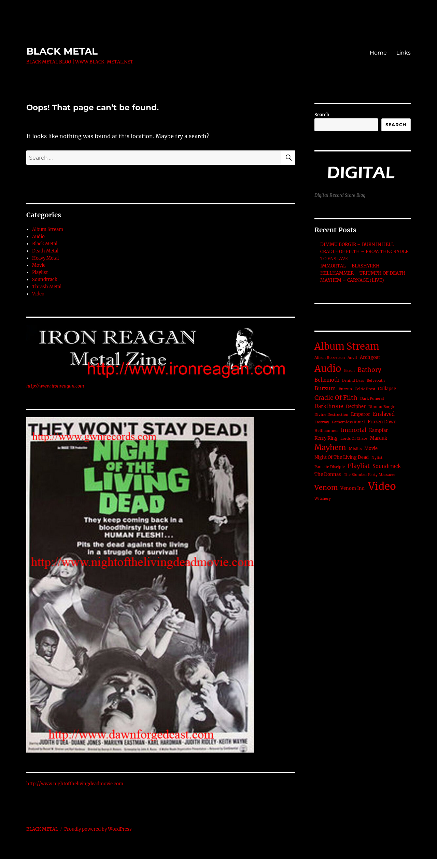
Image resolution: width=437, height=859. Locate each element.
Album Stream (47, 229)
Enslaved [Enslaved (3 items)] (384, 414)
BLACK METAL (62, 51)
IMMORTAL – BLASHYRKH (350, 266)
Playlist (40, 272)
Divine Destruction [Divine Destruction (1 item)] (331, 414)
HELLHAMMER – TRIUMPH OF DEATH (363, 273)
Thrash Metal (46, 287)
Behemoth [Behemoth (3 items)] (326, 380)
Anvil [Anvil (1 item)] (352, 357)
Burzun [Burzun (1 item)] (345, 389)
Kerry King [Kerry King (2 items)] (326, 438)
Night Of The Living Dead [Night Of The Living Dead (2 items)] (341, 457)
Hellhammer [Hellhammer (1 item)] (326, 430)
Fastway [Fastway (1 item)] (321, 422)
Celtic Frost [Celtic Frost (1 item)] (365, 389)
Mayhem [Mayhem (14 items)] (330, 447)
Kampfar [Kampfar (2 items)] (378, 430)
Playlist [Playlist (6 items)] (359, 466)
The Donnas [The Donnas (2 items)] (327, 474)
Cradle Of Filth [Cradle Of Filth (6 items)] (335, 398)
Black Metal (44, 244)
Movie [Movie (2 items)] (371, 448)
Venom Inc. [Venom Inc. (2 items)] (352, 488)
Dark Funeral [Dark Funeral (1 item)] (372, 398)
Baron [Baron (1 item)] (349, 370)
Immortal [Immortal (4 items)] (353, 430)
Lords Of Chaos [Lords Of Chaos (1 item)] (353, 438)
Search (321, 115)
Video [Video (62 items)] (382, 486)
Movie (38, 265)
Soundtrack (44, 279)
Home (378, 52)
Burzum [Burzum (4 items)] (325, 388)
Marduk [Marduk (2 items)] (378, 438)
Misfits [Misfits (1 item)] (355, 449)
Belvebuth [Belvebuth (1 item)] (376, 380)
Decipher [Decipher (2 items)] (356, 406)
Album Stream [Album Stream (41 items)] (346, 346)
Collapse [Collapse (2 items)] (387, 389)
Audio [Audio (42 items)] (327, 368)
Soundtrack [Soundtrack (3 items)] (386, 466)
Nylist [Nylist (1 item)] (376, 457)
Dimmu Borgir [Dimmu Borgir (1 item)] (381, 407)
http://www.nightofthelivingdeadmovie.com (74, 784)
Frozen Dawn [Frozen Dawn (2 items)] (382, 422)
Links (403, 52)
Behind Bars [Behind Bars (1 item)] (353, 380)
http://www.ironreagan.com (55, 386)
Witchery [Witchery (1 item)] (322, 498)
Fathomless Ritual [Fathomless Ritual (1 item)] (348, 422)
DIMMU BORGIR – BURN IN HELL (357, 244)
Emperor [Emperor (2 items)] (360, 414)
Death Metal (45, 251)
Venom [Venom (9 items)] (326, 487)
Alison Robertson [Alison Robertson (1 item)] (329, 357)
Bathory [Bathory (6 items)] (369, 370)
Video (38, 294)
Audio (38, 236)
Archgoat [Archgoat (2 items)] (370, 357)
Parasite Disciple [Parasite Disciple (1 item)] (329, 467)
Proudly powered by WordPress (98, 829)
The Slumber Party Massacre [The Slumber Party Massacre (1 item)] (369, 474)
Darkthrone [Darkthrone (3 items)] (328, 406)
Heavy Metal (45, 258)
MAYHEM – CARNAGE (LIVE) (352, 280)
